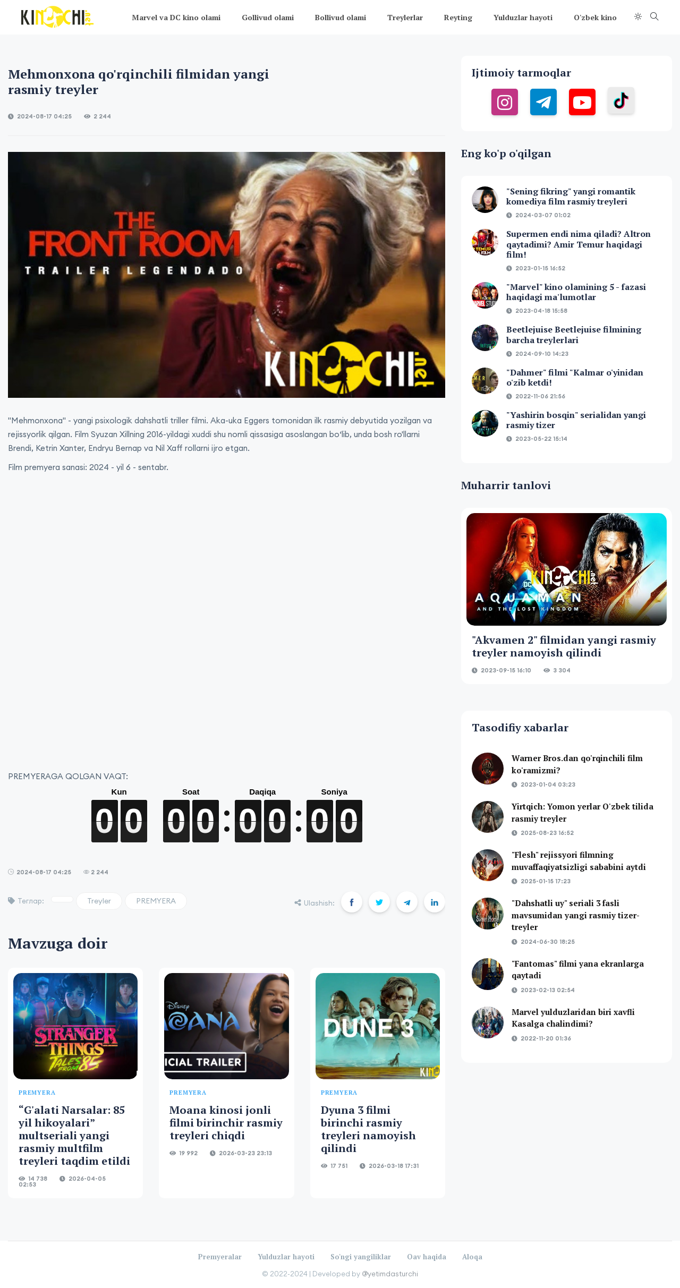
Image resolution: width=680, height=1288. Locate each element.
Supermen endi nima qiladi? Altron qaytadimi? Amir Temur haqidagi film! (578, 244)
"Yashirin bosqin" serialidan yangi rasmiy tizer (576, 420)
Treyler (99, 901)
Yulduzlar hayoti (523, 17)
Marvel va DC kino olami (176, 17)
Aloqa (472, 1256)
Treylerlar (405, 17)
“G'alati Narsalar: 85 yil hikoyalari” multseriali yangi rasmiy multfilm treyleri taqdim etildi (74, 1135)
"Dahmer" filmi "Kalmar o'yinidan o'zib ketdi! (574, 377)
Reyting (458, 17)
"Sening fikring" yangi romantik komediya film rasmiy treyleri (570, 196)
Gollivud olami (268, 17)
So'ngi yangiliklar (360, 1256)
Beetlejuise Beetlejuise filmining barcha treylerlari (573, 334)
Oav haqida (426, 1256)
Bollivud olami (340, 17)
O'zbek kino (595, 17)
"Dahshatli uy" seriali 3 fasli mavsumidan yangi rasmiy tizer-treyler (576, 915)
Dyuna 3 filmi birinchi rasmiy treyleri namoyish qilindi (368, 1129)
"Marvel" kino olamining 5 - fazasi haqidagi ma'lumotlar (576, 292)
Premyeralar (220, 1256)
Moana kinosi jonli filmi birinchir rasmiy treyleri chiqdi (226, 1122)
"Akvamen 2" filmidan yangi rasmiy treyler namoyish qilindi (564, 646)
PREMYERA (156, 901)
